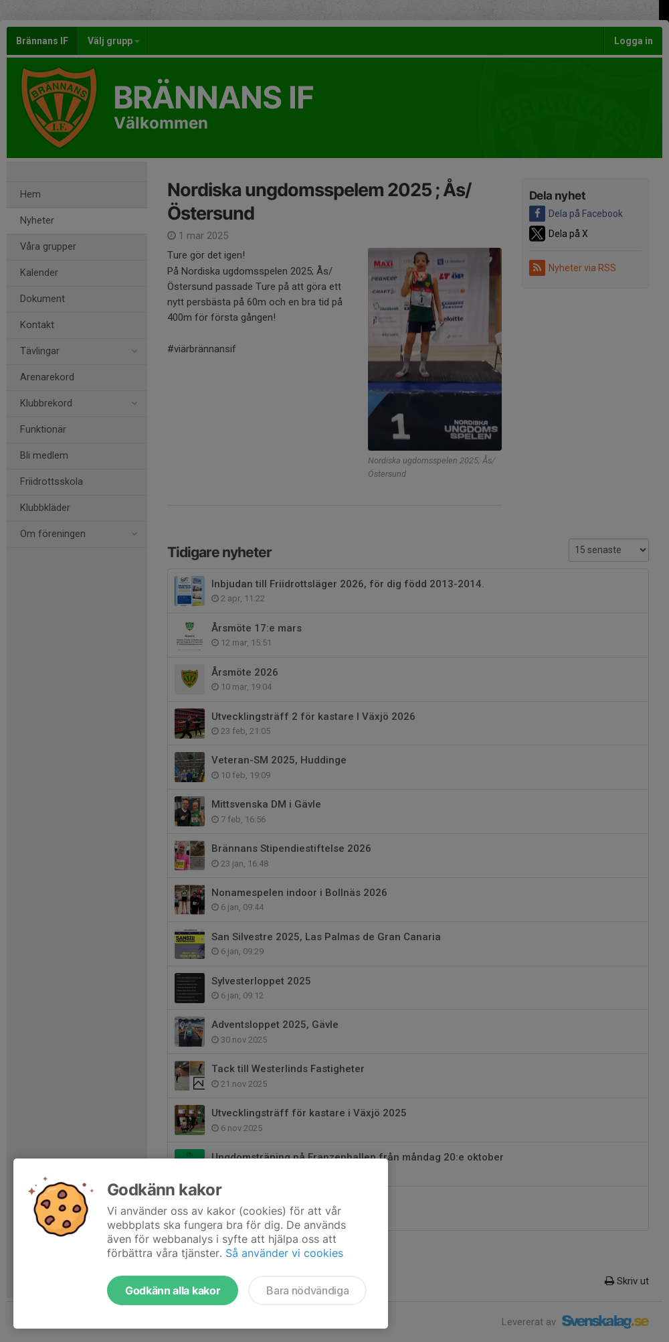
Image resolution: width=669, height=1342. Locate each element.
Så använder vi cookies (284, 1253)
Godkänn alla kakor (172, 1290)
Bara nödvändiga (307, 1290)
